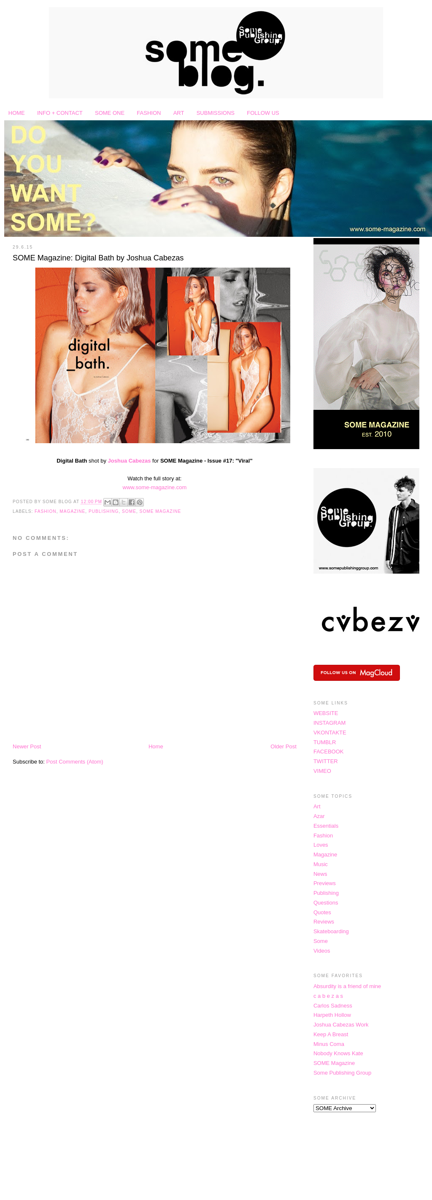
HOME (16, 113)
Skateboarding (331, 931)
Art (317, 806)
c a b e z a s (328, 996)
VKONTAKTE (329, 732)
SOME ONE (109, 113)
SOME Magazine (160, 511)
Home (155, 746)
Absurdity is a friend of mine (347, 986)
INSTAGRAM (329, 723)
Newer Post (27, 746)
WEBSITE (325, 713)
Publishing (104, 511)
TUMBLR (324, 742)
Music (320, 864)
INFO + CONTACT (60, 113)
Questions (325, 902)
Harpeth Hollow (332, 1015)
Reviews (323, 921)
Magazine (72, 511)
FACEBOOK (328, 751)
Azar (319, 816)
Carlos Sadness (332, 1005)
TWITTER (325, 761)
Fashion (46, 511)
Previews (324, 883)
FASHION (149, 113)
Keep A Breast (330, 1034)
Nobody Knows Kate (338, 1053)
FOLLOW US (263, 113)
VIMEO (322, 771)
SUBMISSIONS (216, 113)
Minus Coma (328, 1044)
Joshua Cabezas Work (341, 1024)
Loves (320, 845)
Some (129, 511)
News (320, 874)
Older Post (283, 746)
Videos (321, 951)
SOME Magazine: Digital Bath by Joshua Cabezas (98, 258)
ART (178, 113)
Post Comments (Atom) (74, 761)
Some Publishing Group (342, 1073)
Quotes (322, 912)
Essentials (325, 826)
